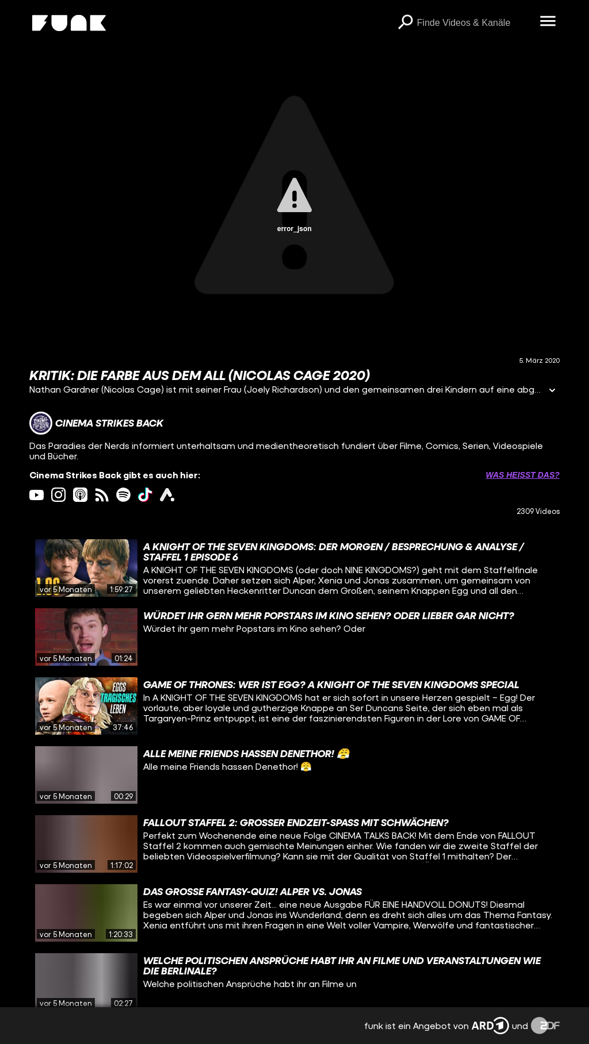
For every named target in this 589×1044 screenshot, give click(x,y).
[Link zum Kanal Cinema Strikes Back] (96, 423)
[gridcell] (294, 568)
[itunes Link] (80, 495)
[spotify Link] (123, 495)
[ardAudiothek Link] (167, 495)
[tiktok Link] (145, 495)
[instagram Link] (58, 495)
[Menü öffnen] (548, 22)
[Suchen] (405, 23)
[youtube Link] (36, 495)
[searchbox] (474, 23)
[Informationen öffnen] (552, 391)
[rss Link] (102, 495)
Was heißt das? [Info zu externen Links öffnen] (522, 474)
